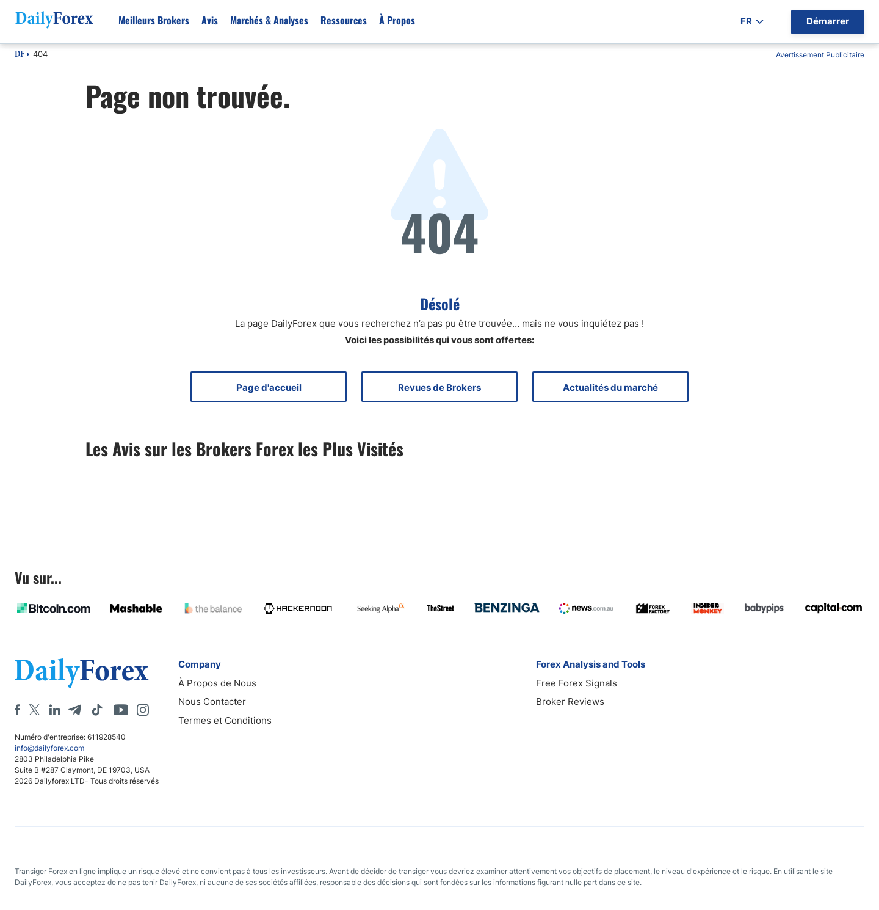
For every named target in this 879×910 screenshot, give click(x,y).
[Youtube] (121, 709)
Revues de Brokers (439, 387)
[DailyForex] (82, 673)
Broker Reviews (570, 701)
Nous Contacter (212, 701)
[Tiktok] (97, 709)
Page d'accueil (269, 387)
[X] (34, 709)
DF (19, 55)
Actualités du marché (610, 387)
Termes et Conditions (225, 720)
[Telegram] (74, 709)
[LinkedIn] (54, 709)
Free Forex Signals (576, 683)
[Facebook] (17, 709)
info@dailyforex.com (49, 747)
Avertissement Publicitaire (820, 54)
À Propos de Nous (217, 683)
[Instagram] (143, 710)
